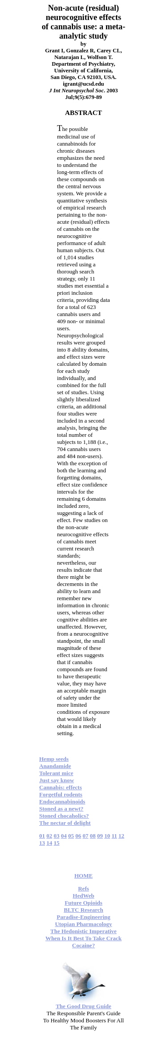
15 (57, 842)
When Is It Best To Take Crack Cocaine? (83, 942)
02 (49, 835)
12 (121, 835)
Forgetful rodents (60, 794)
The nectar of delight (65, 822)
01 (42, 835)
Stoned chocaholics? (64, 815)
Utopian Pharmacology (83, 924)
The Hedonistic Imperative (83, 931)
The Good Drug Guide (83, 1006)
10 (107, 835)
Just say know (56, 780)
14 (49, 842)
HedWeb (83, 895)
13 (42, 842)
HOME (83, 875)
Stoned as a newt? (61, 808)
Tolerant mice (56, 773)
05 (71, 835)
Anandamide (55, 766)
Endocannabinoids (62, 801)
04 (64, 835)
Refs (83, 888)
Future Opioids (83, 902)
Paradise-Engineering (83, 917)
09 (100, 835)
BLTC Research (83, 909)
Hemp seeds (54, 759)
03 (57, 835)
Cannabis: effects (60, 787)
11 (114, 835)
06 (78, 835)
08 (93, 835)
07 (86, 835)
